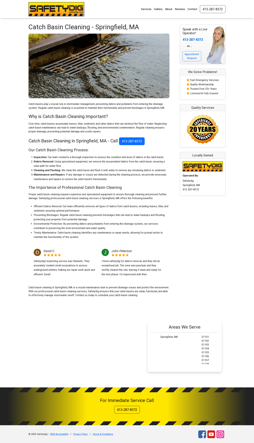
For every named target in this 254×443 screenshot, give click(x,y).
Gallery (158, 9)
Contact (192, 9)
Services (146, 9)
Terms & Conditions (102, 434)
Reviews (180, 9)
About (168, 9)
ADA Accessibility (59, 434)
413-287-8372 (213, 9)
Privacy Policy (80, 434)
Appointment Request (192, 56)
